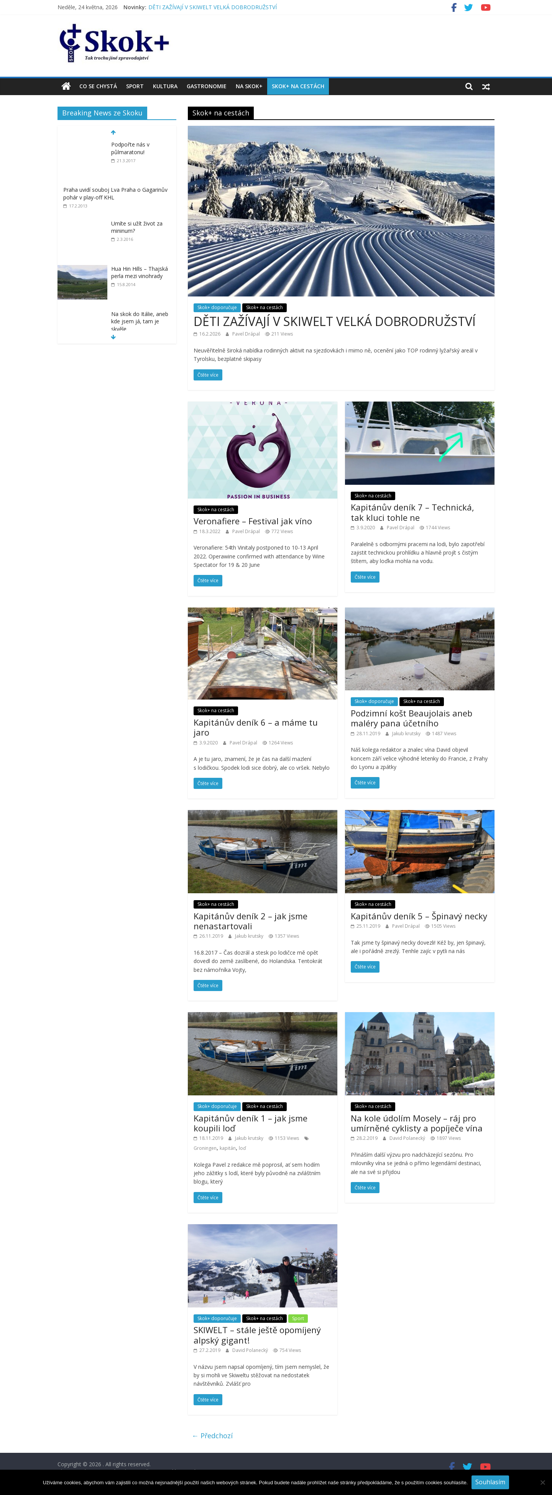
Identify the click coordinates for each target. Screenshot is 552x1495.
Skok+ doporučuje (217, 307)
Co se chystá (98, 86)
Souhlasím (490, 1482)
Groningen (205, 1148)
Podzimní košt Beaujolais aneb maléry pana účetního (411, 718)
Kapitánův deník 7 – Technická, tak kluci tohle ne (412, 512)
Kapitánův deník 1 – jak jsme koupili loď (250, 1123)
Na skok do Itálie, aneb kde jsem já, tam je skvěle (139, 321)
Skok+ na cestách (298, 86)
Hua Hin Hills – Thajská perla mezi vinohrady (139, 272)
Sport (135, 86)
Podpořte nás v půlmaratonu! (130, 148)
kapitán (228, 1148)
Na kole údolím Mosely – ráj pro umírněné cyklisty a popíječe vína (417, 1123)
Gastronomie (207, 86)
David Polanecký (407, 1138)
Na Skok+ (249, 86)
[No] (542, 1482)
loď (242, 1148)
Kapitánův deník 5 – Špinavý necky (419, 916)
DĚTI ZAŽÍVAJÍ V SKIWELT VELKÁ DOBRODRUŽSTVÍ (212, 7)
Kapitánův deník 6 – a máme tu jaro (256, 727)
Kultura (165, 86)
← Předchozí (212, 1435)
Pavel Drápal (246, 334)
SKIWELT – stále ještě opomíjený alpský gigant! (257, 1334)
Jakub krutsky (407, 733)
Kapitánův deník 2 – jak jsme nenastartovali (250, 921)
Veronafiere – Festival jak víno (253, 521)
